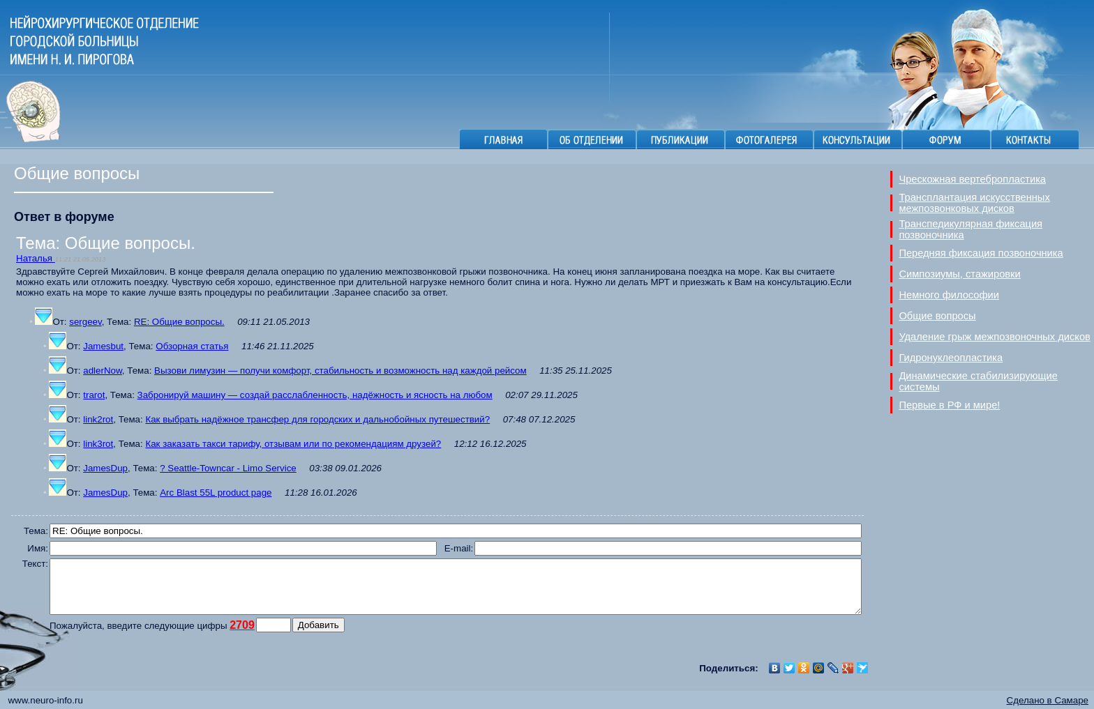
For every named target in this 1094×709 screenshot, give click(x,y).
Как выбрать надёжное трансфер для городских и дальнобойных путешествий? (317, 419)
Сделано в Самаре (1047, 700)
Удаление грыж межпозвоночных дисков (994, 336)
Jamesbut (103, 346)
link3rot (98, 444)
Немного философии (949, 294)
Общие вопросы (937, 315)
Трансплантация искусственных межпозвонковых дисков (974, 203)
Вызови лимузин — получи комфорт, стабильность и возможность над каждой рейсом (340, 370)
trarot (94, 395)
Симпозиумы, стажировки (959, 274)
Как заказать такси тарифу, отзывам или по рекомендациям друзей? (293, 444)
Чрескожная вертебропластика (972, 179)
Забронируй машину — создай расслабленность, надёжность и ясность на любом (315, 395)
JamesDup (105, 468)
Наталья (35, 258)
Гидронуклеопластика (951, 357)
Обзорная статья (192, 346)
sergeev (85, 322)
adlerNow (102, 370)
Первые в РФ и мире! (949, 405)
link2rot (98, 419)
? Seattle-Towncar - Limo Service (228, 468)
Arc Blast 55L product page (215, 492)
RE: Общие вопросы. (179, 322)
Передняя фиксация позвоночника (981, 253)
